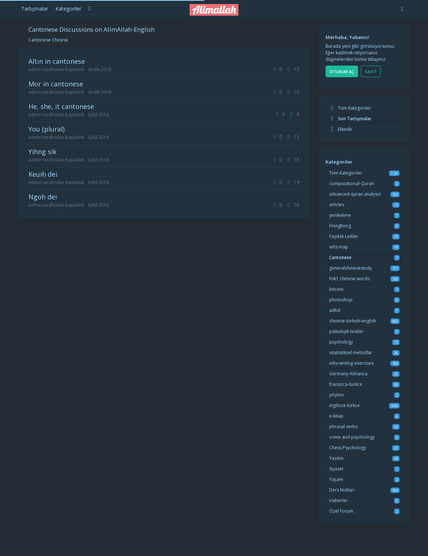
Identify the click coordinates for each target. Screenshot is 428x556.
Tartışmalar (34, 8)
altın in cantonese (56, 61)
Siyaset (336, 469)
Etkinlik (340, 129)
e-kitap (336, 416)
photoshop (341, 300)
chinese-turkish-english (352, 321)
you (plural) (46, 129)
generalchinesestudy (350, 268)
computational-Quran (351, 183)
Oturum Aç (342, 71)
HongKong (340, 226)
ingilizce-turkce (344, 405)
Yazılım (336, 458)
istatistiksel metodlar (350, 352)
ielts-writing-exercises (351, 363)
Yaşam (336, 479)
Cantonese (340, 257)
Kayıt (371, 71)
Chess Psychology (347, 448)
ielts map (338, 247)
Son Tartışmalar (350, 118)
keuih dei (42, 174)
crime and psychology (352, 437)
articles (336, 204)
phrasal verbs (343, 426)
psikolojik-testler (346, 331)
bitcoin (336, 289)
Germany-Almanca (348, 374)
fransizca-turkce (345, 384)
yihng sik (42, 151)
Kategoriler (68, 8)
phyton (336, 395)
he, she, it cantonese (61, 106)
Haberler (338, 500)
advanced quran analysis (355, 194)
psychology (341, 342)
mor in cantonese (55, 83)
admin (35, 69)
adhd (334, 310)
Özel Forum (341, 511)
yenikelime (340, 215)
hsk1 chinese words (349, 278)
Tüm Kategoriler (350, 108)
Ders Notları (341, 490)
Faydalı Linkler (343, 236)
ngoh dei (42, 196)
